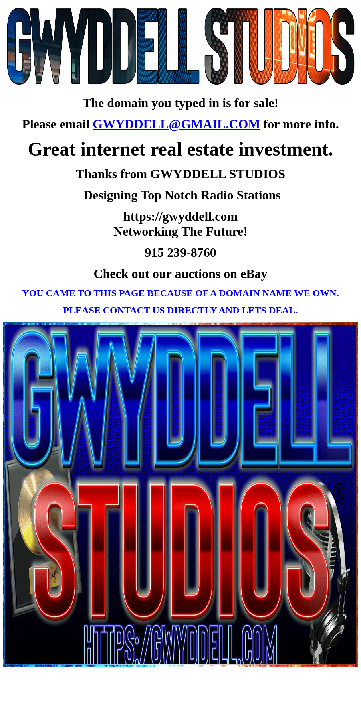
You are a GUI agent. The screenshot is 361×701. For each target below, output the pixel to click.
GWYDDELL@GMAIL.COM (176, 124)
